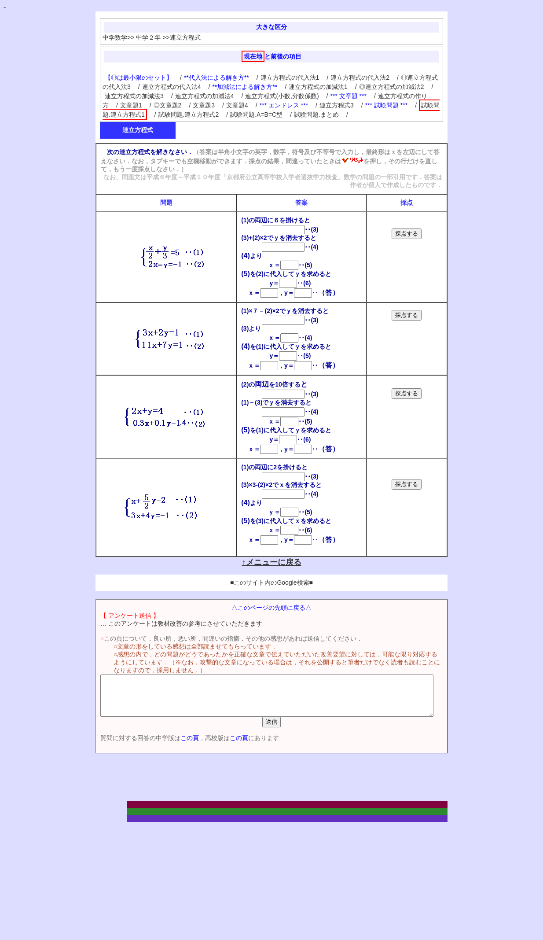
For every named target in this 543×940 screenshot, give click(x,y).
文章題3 (204, 105)
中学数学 (115, 37)
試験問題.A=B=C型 (256, 114)
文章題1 (131, 105)
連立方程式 (185, 37)
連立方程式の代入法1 (289, 77)
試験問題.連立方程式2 (188, 114)
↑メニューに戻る (271, 562)
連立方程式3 (336, 105)
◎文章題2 (168, 105)
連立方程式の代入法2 (359, 77)
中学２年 (148, 37)
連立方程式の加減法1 (318, 86)
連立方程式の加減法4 (204, 96)
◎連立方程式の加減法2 (391, 86)
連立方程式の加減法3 (134, 96)
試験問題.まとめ (316, 114)
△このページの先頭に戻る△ (271, 607)
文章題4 (237, 105)
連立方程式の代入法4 (171, 86)
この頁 (174, 745)
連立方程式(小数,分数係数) (282, 96)
